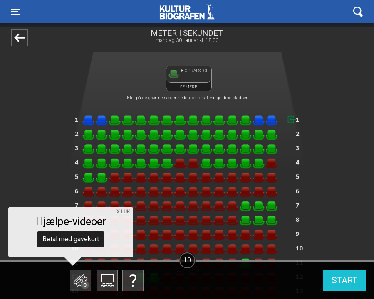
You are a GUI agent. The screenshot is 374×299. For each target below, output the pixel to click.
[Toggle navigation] (15, 11)
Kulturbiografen (187, 12)
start (344, 280)
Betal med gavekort (70, 239)
